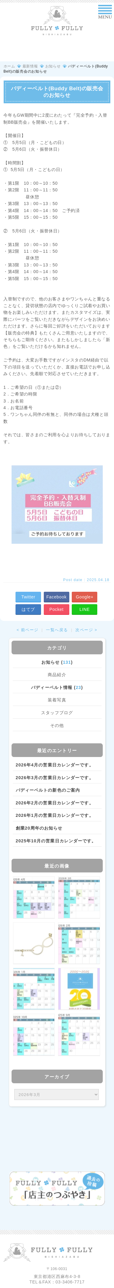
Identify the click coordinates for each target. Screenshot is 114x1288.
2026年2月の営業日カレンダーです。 (55, 802)
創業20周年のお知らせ (39, 828)
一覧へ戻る (57, 630)
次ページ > (86, 630)
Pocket (56, 609)
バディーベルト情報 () (57, 687)
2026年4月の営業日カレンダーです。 (55, 764)
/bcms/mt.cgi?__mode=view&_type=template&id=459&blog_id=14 (56, 1094)
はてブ (28, 609)
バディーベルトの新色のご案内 (48, 790)
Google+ (84, 596)
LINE (85, 609)
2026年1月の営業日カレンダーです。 (55, 815)
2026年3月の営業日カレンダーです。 (55, 777)
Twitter (28, 596)
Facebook (56, 596)
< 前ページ (28, 630)
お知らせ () (57, 662)
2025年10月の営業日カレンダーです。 (56, 840)
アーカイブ (57, 1076)
